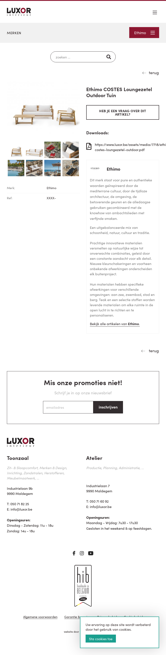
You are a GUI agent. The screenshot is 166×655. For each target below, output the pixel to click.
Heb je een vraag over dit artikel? (122, 112)
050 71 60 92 (99, 501)
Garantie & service (77, 617)
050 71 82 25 (19, 503)
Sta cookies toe (100, 638)
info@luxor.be (21, 509)
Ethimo (144, 32)
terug (154, 72)
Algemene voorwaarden (40, 617)
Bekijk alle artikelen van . (115, 323)
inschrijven (108, 407)
